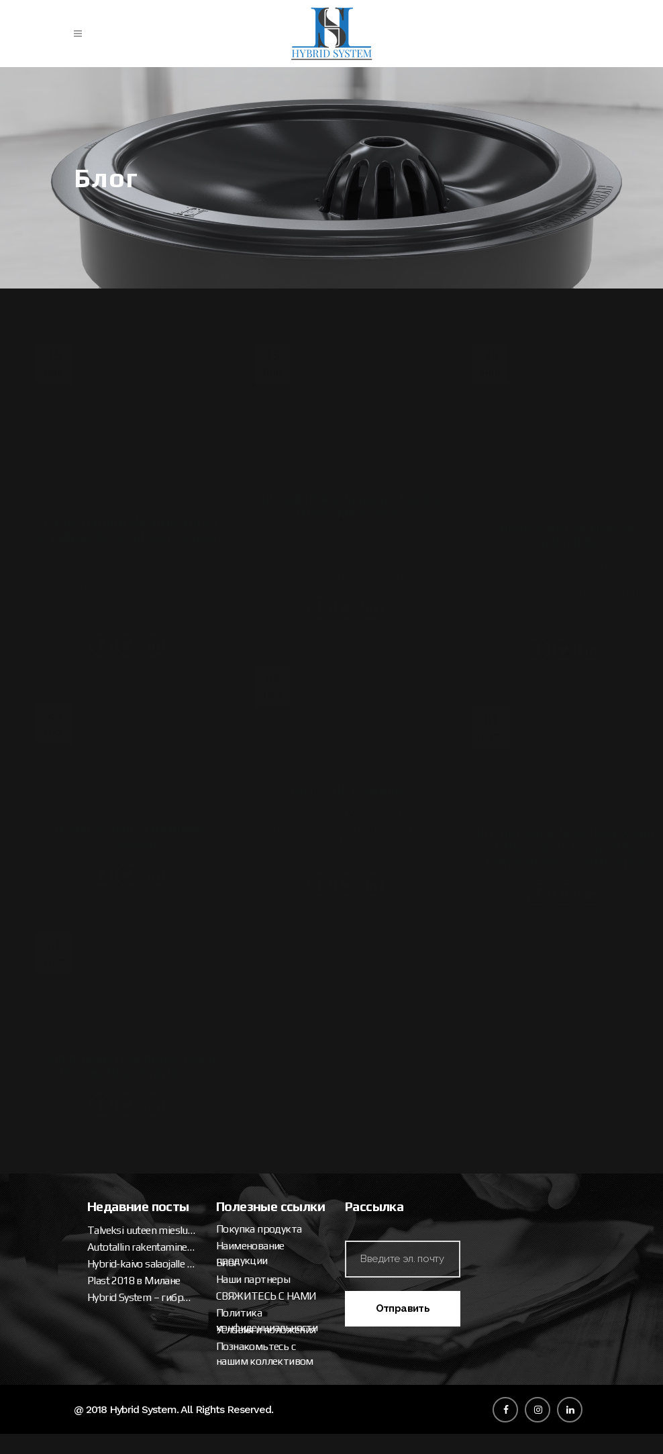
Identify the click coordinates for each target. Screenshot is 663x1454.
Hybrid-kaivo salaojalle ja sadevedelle (485, 1016)
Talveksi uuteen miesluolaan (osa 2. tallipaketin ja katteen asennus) (485, 982)
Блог (442, 1123)
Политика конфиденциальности (481, 1181)
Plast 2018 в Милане (477, 1033)
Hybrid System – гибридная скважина (485, 1049)
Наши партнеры (468, 1140)
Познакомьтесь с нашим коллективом (479, 1215)
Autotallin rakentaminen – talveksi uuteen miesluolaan (485, 999)
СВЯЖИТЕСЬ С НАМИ (481, 1157)
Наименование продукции (465, 1114)
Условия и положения (481, 1190)
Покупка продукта (473, 1090)
